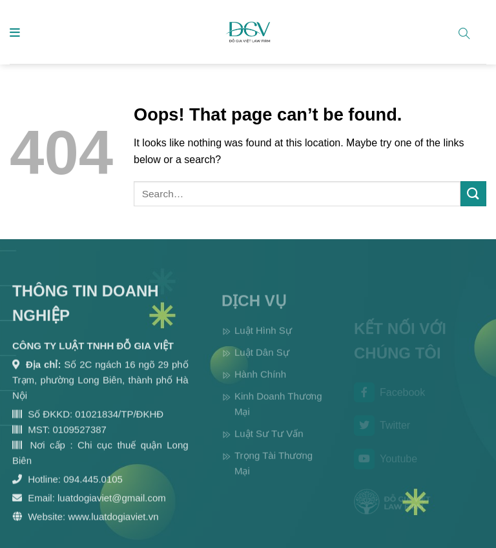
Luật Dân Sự (261, 362)
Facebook (389, 399)
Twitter (382, 432)
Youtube (385, 466)
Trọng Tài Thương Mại (273, 473)
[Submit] (473, 193)
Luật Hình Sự (263, 340)
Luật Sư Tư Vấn (269, 443)
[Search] (469, 31)
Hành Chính (260, 383)
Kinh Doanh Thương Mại (278, 413)
